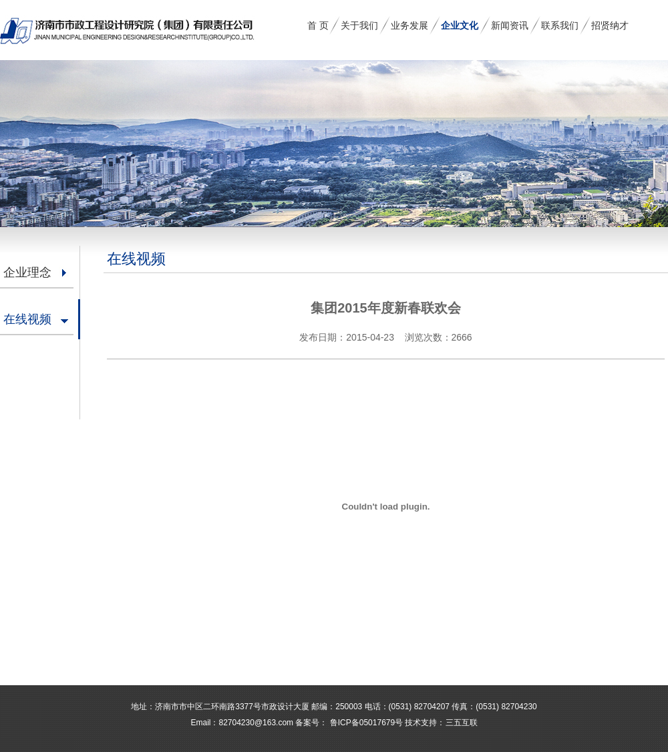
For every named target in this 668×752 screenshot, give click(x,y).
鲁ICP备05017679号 (365, 722)
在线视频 (27, 319)
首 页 (318, 25)
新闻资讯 (509, 25)
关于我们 (359, 25)
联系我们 (559, 25)
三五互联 (462, 722)
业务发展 (409, 25)
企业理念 (27, 272)
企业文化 (459, 25)
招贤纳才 (610, 25)
